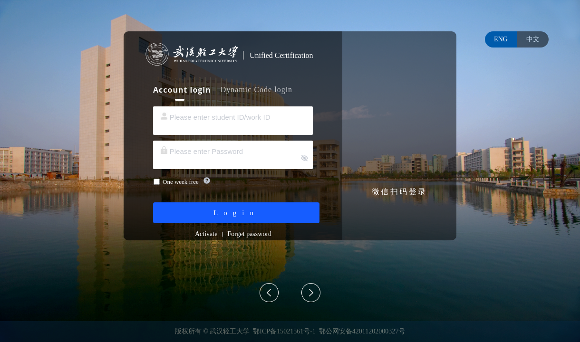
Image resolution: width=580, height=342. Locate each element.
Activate (206, 234)
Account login (182, 90)
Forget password (249, 234)
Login (236, 213)
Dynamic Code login (256, 90)
